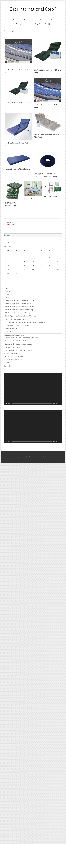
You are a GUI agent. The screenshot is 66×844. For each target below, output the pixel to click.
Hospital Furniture (11, 329)
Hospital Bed (9, 332)
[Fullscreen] (60, 403)
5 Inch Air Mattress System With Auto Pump (19, 306)
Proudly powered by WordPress (23, 457)
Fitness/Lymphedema (23, 24)
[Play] (6, 403)
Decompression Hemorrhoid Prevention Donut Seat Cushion (25, 322)
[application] (33, 389)
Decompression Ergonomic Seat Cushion (18, 344)
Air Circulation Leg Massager (14, 356)
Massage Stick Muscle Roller (14, 359)
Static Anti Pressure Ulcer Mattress (16, 319)
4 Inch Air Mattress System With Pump (17, 313)
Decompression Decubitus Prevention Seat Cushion (22, 338)
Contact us (8, 294)
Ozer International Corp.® (33, 9)
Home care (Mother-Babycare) (42, 20)
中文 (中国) (47, 24)
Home (14, 20)
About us (8, 291)
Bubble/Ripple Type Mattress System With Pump (20, 316)
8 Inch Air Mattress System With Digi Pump (19, 303)
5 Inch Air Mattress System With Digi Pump (19, 310)
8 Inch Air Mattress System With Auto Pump (19, 300)
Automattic (48, 457)
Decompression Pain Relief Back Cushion (18, 341)
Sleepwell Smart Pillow (12, 347)
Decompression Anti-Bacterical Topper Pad (19, 350)
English (37, 24)
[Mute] (57, 403)
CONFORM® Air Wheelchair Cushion (17, 325)
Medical (24, 20)
